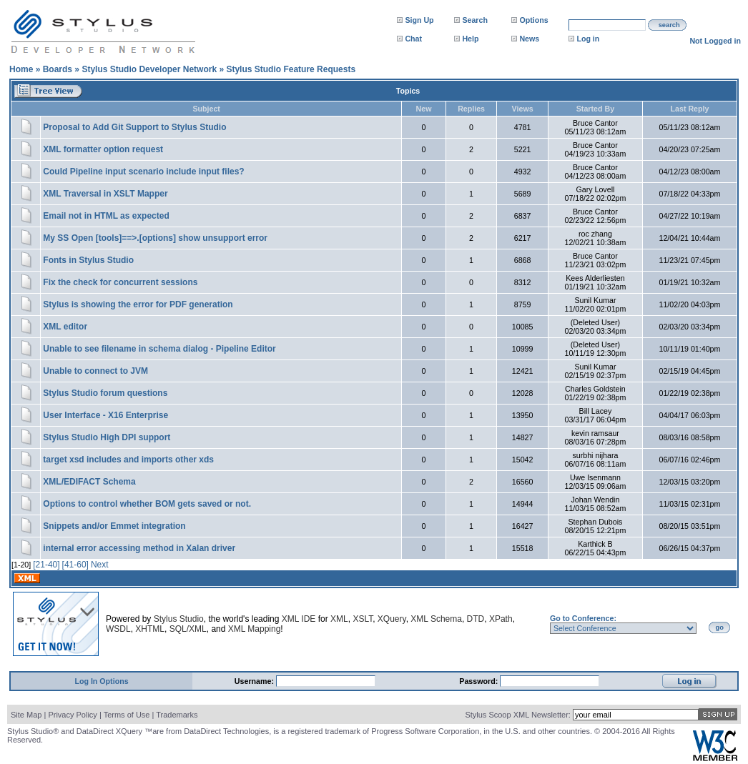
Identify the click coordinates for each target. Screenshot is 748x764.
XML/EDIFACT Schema (89, 482)
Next (100, 565)
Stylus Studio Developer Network (149, 69)
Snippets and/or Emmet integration (114, 526)
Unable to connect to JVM (95, 371)
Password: (479, 681)
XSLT (363, 619)
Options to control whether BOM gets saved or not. (147, 504)
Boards (57, 69)
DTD (476, 619)
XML (339, 619)
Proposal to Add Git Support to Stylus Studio (134, 127)
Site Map (26, 714)
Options (533, 20)
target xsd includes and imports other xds (128, 460)
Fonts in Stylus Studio (88, 260)
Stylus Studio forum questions (105, 393)
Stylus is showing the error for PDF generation (137, 304)
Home (21, 69)
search (669, 25)
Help (470, 38)
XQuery (392, 619)
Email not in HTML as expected (106, 216)
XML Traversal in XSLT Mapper (105, 194)
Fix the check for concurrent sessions (120, 282)
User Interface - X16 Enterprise (105, 415)
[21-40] (46, 565)
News (529, 38)
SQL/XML (188, 629)
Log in (587, 38)
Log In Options (101, 681)
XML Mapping (254, 629)
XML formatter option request (103, 149)
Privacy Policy (72, 714)
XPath (501, 619)
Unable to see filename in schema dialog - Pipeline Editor (159, 349)
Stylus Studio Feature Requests (290, 69)
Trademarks (176, 714)
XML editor (65, 327)
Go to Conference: (583, 618)
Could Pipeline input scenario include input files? (143, 172)
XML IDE (299, 619)
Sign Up (419, 20)
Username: (255, 681)
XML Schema (436, 619)
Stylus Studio (179, 619)
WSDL (118, 629)
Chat (413, 38)
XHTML (149, 629)
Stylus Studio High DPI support (106, 437)
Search (475, 20)
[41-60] (75, 565)
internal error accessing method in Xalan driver (139, 548)
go (720, 627)
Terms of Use (127, 714)
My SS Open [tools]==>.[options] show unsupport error (155, 238)
